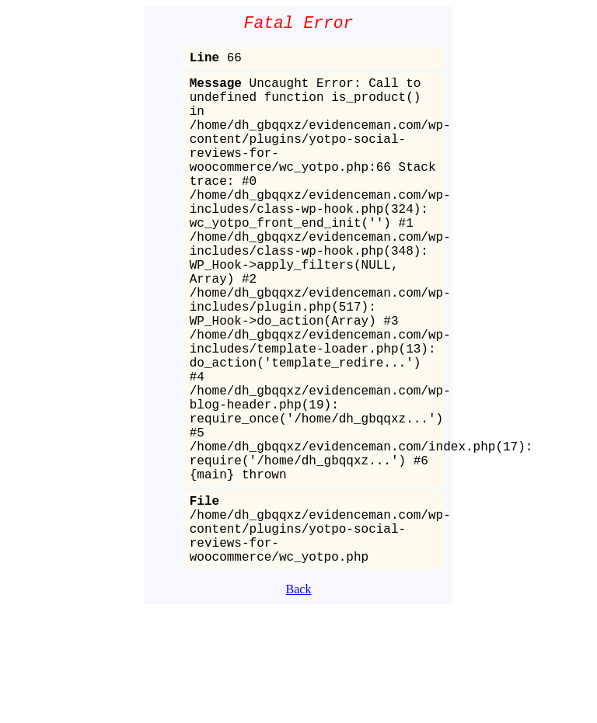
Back (299, 701)
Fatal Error (299, 25)
